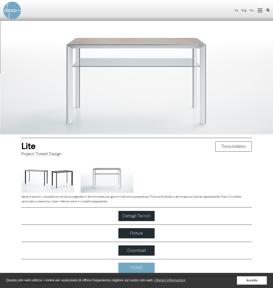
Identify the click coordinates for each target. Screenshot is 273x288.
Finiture (136, 233)
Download (136, 250)
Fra (252, 10)
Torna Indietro (233, 146)
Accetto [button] (252, 280)
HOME (137, 267)
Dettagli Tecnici (136, 215)
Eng (243, 10)
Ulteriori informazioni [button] (169, 280)
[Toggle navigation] (260, 10)
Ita (236, 10)
